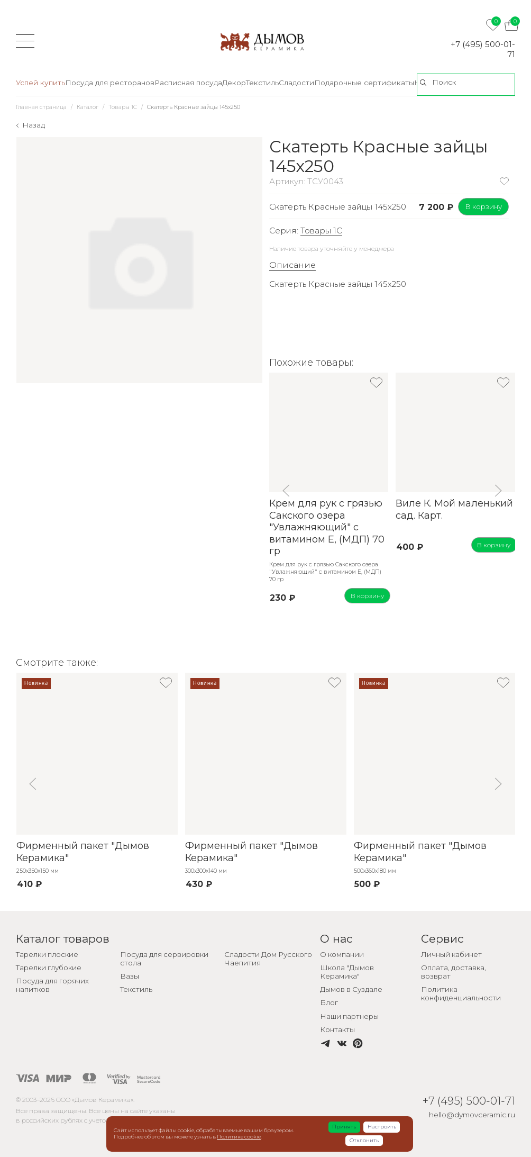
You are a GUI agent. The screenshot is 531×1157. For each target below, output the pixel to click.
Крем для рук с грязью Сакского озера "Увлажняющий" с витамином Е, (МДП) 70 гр (326, 527)
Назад (33, 125)
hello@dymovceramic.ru (472, 1114)
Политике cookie (239, 1137)
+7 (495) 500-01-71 (483, 49)
